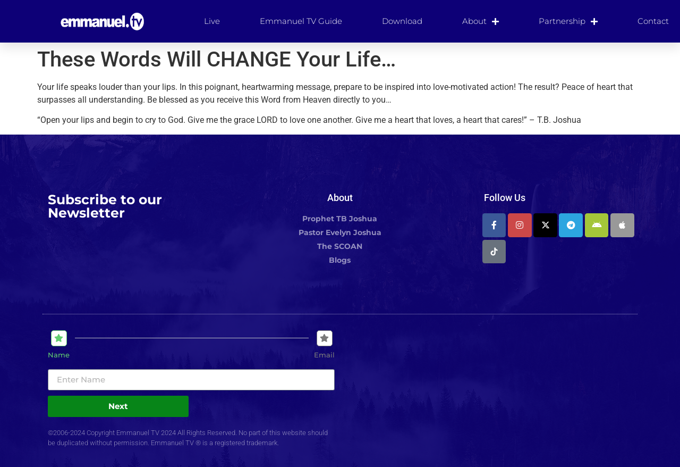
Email (324, 355)
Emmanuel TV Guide (301, 21)
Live (212, 21)
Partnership (568, 21)
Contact (653, 21)
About (480, 21)
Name (59, 355)
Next (118, 406)
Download (402, 21)
